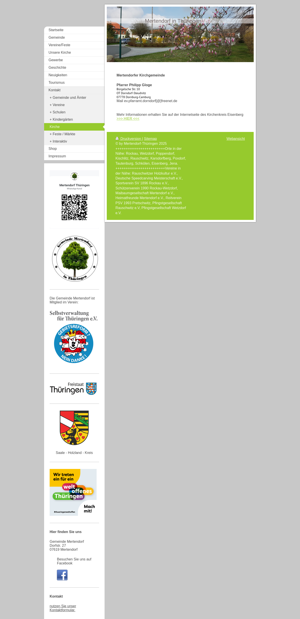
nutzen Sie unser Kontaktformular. (63, 608)
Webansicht (236, 139)
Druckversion (129, 139)
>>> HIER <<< (128, 118)
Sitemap (150, 139)
